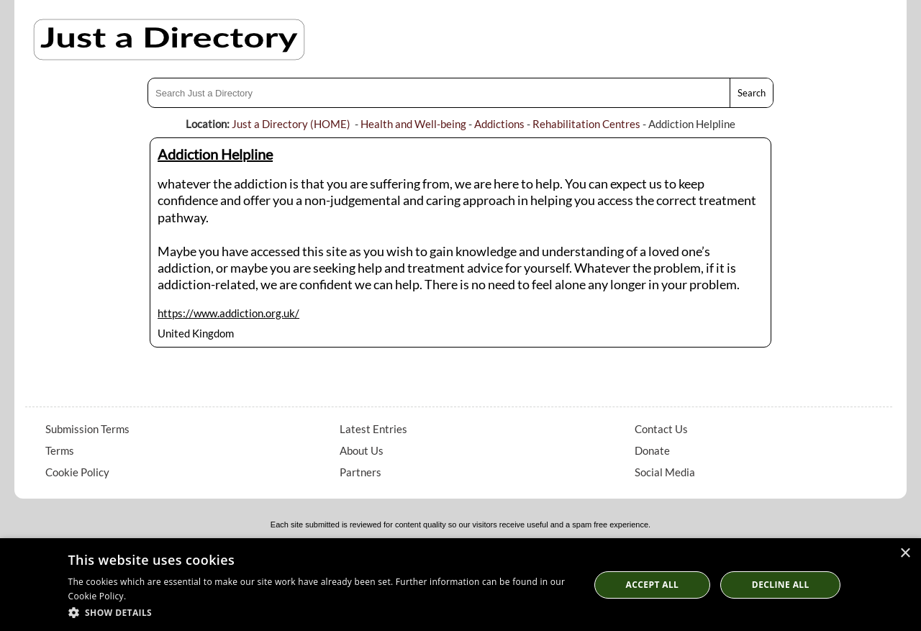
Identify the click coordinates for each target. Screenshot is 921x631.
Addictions (499, 123)
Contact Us (661, 428)
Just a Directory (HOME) (291, 123)
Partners (360, 472)
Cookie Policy (77, 472)
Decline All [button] (780, 584)
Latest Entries (373, 428)
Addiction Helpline (215, 154)
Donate (652, 450)
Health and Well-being (413, 123)
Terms (59, 450)
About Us (362, 450)
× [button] (904, 553)
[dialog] (460, 584)
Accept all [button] (652, 584)
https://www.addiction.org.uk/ (228, 313)
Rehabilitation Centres (586, 123)
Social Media (665, 472)
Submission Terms (87, 428)
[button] (321, 612)
